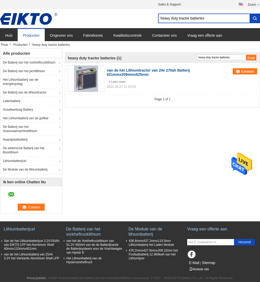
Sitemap (208, 263)
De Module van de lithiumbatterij (25, 169)
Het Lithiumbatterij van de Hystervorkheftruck (84, 260)
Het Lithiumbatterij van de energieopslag (20, 82)
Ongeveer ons (61, 35)
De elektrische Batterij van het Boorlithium (23, 150)
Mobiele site (199, 269)
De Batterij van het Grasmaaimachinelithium (20, 129)
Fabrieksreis (93, 35)
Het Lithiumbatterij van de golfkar (25, 118)
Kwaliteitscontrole (127, 35)
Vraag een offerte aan (204, 35)
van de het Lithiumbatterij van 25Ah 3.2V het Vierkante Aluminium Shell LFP (31, 256)
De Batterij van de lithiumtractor (24, 92)
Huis (8, 35)
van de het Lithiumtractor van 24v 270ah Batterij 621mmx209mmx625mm (148, 72)
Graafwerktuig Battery (18, 109)
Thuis (4, 45)
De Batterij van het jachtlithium (24, 71)
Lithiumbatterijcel (14, 161)
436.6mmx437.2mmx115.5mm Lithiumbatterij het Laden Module (151, 243)
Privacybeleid (36, 278)
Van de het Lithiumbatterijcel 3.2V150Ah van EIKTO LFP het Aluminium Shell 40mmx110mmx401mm (31, 244)
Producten (31, 35)
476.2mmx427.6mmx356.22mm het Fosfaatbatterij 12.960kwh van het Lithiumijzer (153, 254)
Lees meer (118, 82)
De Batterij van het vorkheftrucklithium (29, 62)
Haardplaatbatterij (15, 139)
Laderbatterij (11, 101)
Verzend (244, 242)
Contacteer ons (164, 35)
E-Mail (194, 263)
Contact (247, 71)
